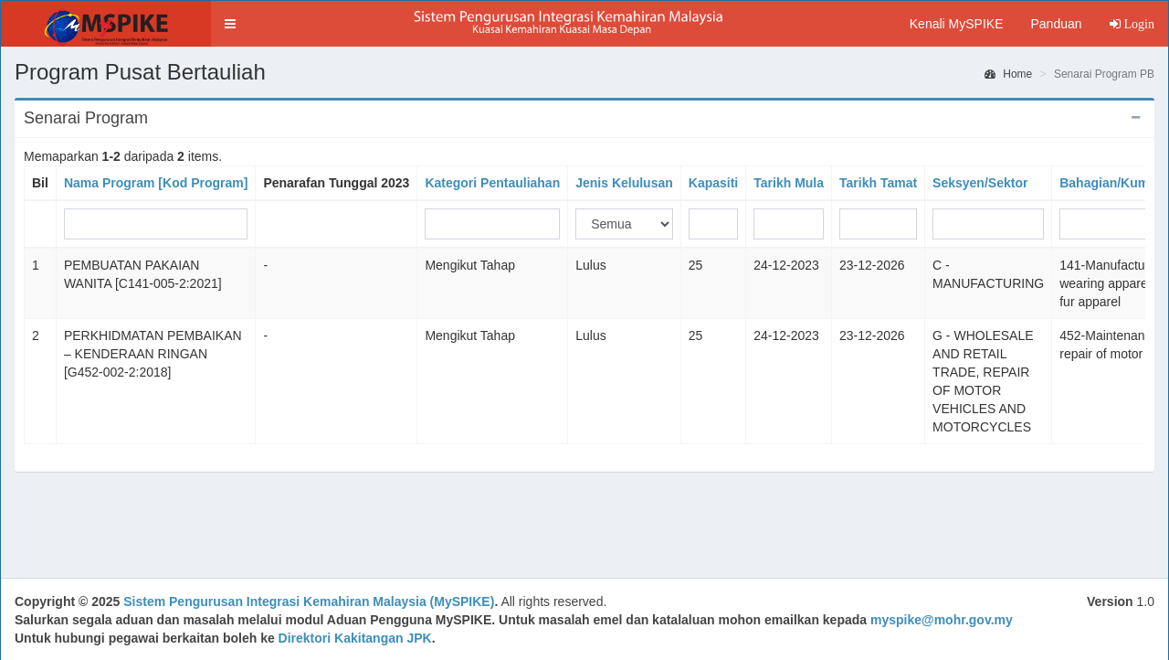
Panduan (1055, 23)
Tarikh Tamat (878, 183)
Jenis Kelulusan (624, 183)
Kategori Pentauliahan (492, 183)
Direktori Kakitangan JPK (355, 638)
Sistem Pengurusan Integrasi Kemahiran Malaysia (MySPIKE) (308, 601)
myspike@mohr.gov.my (941, 619)
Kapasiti (713, 183)
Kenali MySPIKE (957, 23)
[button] (230, 24)
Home (1008, 74)
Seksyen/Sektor (979, 183)
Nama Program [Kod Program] (155, 183)
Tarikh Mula (788, 183)
